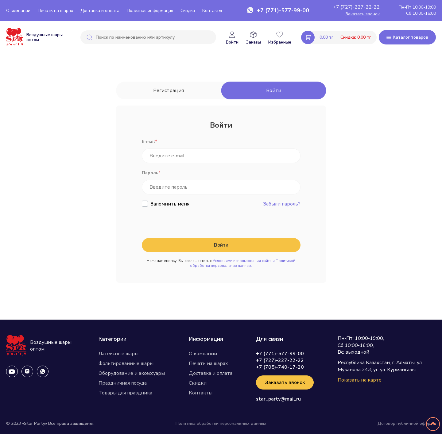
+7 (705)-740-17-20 (280, 367)
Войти (273, 90)
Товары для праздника (125, 393)
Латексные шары (118, 353)
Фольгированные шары (126, 363)
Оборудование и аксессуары (132, 373)
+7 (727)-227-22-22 (356, 7)
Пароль (151, 173)
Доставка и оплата (99, 10)
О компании (18, 10)
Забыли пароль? (281, 204)
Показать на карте (360, 380)
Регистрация (168, 90)
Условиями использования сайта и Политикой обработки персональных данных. (242, 263)
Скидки (187, 10)
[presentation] (188, 223)
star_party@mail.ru (278, 399)
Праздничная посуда (123, 383)
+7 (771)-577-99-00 (283, 10)
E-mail (149, 141)
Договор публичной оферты (407, 423)
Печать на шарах (55, 10)
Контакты (212, 10)
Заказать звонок (362, 14)
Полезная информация (150, 10)
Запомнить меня (169, 204)
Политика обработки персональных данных (221, 423)
